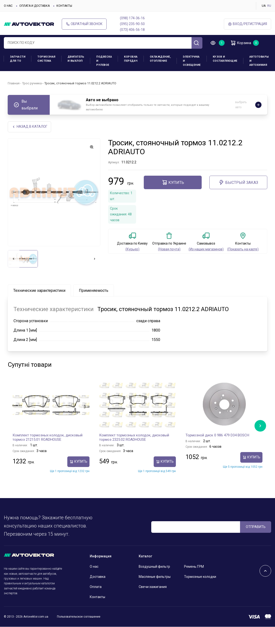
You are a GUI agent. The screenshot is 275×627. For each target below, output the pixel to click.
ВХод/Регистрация (247, 24)
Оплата (96, 587)
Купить (173, 183)
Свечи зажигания (153, 587)
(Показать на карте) (243, 249)
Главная (14, 83)
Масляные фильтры (155, 577)
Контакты (64, 5)
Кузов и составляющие (225, 58)
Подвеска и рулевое (104, 61)
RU (269, 5)
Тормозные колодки (200, 577)
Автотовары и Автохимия (259, 61)
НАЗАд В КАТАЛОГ (29, 127)
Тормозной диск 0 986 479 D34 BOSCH (217, 435)
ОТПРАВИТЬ (256, 527)
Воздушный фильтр (154, 567)
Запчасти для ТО (17, 58)
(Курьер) (132, 249)
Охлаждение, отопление (160, 58)
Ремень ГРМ (194, 567)
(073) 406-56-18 (132, 30)
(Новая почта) (169, 249)
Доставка (97, 577)
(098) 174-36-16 (132, 18)
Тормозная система (46, 58)
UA (264, 5)
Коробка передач (131, 58)
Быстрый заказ (238, 183)
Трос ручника (32, 83)
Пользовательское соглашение (78, 616)
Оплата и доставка (34, 5)
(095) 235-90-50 (132, 24)
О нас (8, 5)
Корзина (241, 43)
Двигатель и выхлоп (76, 58)
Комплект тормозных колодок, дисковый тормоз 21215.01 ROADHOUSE (47, 437)
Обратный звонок (84, 24)
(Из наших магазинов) (206, 249)
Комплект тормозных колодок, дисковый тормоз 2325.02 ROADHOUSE (134, 437)
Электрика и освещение (192, 61)
